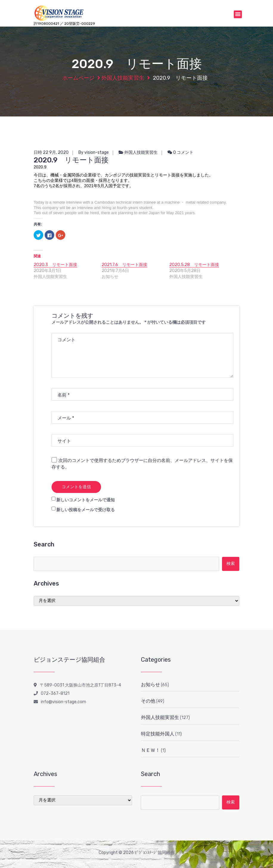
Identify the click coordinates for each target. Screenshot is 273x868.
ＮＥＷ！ (150, 750)
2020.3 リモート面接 (55, 264)
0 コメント (180, 152)
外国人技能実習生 (122, 78)
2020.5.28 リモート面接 (194, 264)
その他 (148, 701)
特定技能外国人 (157, 734)
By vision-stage (93, 152)
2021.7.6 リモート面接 (124, 264)
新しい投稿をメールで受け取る (85, 509)
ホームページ (78, 78)
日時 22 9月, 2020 (51, 152)
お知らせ (150, 684)
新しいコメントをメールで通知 (85, 500)
